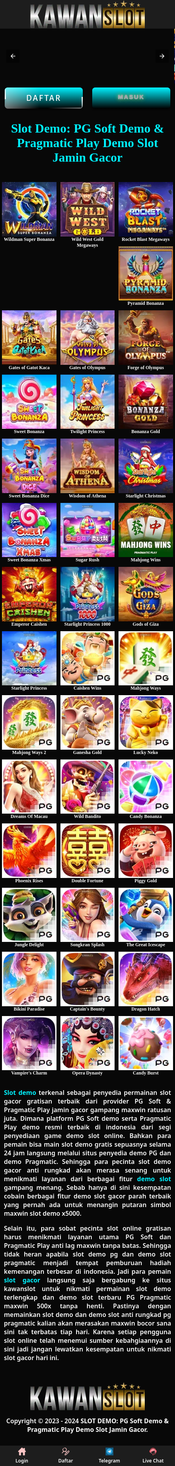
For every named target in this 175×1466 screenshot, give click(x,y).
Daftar (44, 98)
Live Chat (153, 1456)
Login (21, 1456)
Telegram (109, 1456)
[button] (13, 56)
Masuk (131, 96)
